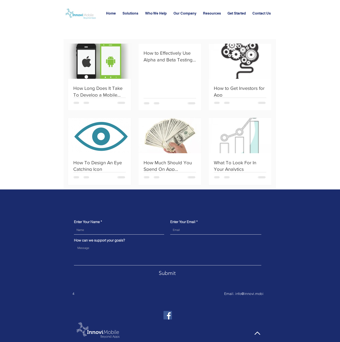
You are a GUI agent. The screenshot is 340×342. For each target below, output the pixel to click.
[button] (212, 13)
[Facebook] (167, 315)
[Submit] (167, 273)
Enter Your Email (182, 222)
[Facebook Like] (194, 306)
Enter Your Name (87, 222)
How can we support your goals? (99, 240)
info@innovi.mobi (249, 293)
